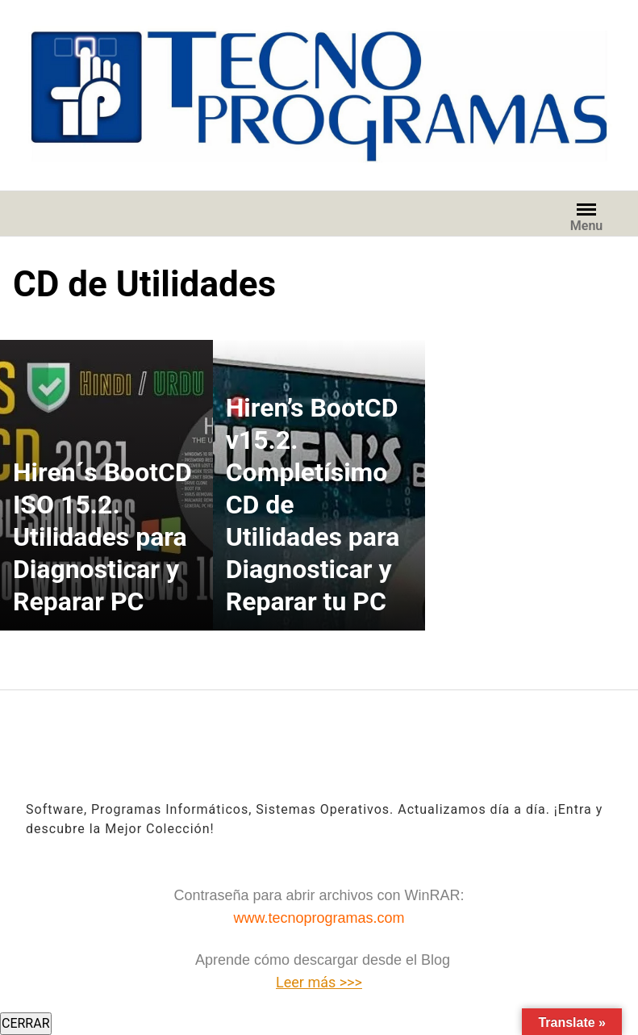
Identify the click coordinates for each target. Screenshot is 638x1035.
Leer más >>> (319, 982)
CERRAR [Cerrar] (26, 1023)
